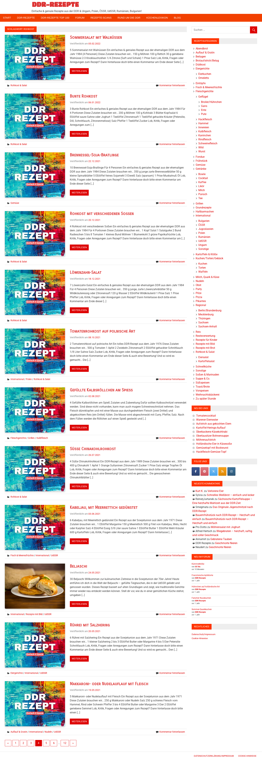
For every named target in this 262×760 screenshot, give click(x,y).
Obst (198, 285)
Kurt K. (199, 491)
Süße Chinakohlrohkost (93, 448)
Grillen (31, 438)
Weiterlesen (79, 71)
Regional (201, 305)
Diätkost (201, 64)
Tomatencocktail (206, 415)
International (17, 379)
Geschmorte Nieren (226, 543)
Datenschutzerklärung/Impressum (214, 756)
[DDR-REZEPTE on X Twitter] (214, 471)
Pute (203, 114)
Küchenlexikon (157, 17)
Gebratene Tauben (221, 539)
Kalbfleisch (42, 438)
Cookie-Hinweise (200, 638)
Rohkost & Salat (19, 85)
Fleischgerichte (18, 438)
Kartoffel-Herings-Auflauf (211, 427)
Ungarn (202, 245)
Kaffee (202, 182)
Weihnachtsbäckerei (207, 394)
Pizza (199, 297)
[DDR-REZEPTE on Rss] (222, 471)
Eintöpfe (201, 83)
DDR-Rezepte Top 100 (55, 17)
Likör (201, 186)
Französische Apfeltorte (202, 575)
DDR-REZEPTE (55, 4)
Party (199, 289)
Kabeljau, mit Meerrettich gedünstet (104, 507)
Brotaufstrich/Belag (207, 60)
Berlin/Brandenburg (209, 310)
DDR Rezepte (200, 578)
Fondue (200, 156)
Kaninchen (204, 135)
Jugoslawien (205, 229)
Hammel (203, 123)
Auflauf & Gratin (19, 731)
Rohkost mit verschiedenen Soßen (102, 213)
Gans (204, 106)
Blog (177, 17)
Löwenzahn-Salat (86, 272)
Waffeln (203, 271)
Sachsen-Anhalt (207, 326)
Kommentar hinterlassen (172, 85)
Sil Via (197, 567)
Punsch (202, 194)
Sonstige (203, 249)
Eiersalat (203, 357)
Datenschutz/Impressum (203, 634)
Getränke (201, 168)
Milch (201, 190)
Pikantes (201, 301)
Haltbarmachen (205, 211)
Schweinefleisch (207, 143)
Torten (202, 267)
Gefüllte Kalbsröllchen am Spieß (101, 390)
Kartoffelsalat (206, 361)
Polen (29, 379)
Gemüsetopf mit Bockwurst (212, 447)
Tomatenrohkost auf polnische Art (103, 331)
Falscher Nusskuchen (201, 598)
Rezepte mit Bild (34, 614)
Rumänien (204, 237)
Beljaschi (78, 566)
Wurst (201, 151)
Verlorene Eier (216, 491)
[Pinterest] (205, 471)
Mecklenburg (206, 314)
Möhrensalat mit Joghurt (225, 527)
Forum (80, 17)
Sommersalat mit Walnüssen (96, 37)
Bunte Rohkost (84, 96)
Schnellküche (203, 366)
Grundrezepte (203, 207)
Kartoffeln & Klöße (206, 254)
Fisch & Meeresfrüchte (22, 555)
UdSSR (54, 555)
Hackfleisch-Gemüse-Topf (211, 451)
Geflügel (203, 96)
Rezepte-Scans (101, 17)
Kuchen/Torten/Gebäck (209, 258)
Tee (200, 198)
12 (64, 743)
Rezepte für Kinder (206, 339)
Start (7, 17)
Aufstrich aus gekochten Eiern (213, 423)
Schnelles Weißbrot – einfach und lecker (230, 495)
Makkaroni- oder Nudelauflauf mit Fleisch (109, 683)
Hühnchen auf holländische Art (206, 586)
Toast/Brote (203, 386)
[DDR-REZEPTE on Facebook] (196, 471)
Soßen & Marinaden (207, 374)
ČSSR (201, 224)
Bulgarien (204, 220)
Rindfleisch (204, 139)
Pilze (198, 293)
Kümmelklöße (198, 564)
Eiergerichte (17, 673)
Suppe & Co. (203, 378)
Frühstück (201, 160)
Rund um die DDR (128, 17)
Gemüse (15, 203)
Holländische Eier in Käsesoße (214, 443)
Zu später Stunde (206, 398)
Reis (198, 331)
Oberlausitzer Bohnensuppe (212, 435)
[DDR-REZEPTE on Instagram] (231, 471)
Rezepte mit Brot (205, 347)
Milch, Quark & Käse (207, 277)
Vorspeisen (202, 390)
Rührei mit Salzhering (90, 625)
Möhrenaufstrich (206, 439)
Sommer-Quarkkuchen (202, 609)
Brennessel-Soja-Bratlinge (94, 155)
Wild (201, 147)
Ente (203, 110)
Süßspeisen (203, 382)
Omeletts (203, 78)
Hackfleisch (205, 119)
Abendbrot (202, 48)
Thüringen (204, 318)
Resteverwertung (205, 335)
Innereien (203, 127)
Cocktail (203, 178)
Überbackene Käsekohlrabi (211, 431)
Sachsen (203, 322)
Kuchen (202, 263)
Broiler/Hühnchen (211, 102)
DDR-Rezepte (26, 17)
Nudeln (48, 731)
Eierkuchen (204, 73)
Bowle (202, 174)
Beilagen (201, 56)
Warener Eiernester (207, 419)
